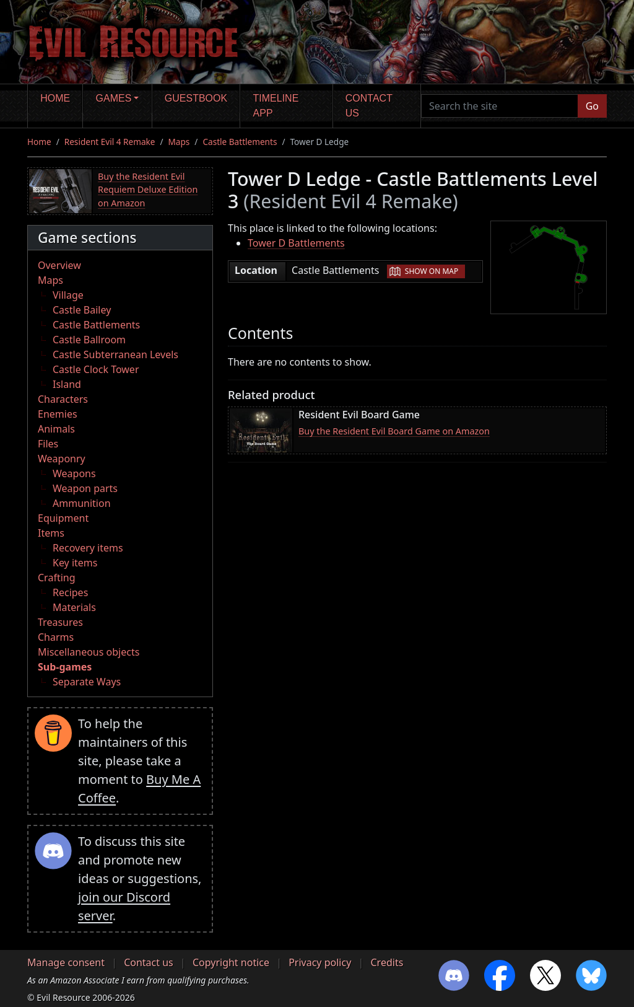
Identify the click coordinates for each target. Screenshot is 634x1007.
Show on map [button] (431, 271)
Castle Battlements (239, 141)
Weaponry (61, 458)
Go (592, 106)
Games (114, 98)
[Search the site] (499, 106)
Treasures (60, 622)
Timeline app (276, 105)
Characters (63, 399)
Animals (56, 429)
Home (55, 98)
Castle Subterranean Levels (115, 354)
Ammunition (82, 503)
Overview (59, 265)
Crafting (57, 577)
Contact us (369, 105)
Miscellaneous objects (88, 652)
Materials (74, 607)
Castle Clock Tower (96, 369)
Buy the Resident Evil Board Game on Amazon (394, 431)
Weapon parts (85, 488)
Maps (179, 141)
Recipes (70, 592)
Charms (56, 637)
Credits (386, 962)
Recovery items (88, 548)
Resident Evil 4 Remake (109, 141)
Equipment (63, 518)
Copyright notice (231, 962)
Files (48, 444)
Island (67, 384)
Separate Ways (87, 681)
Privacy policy (320, 962)
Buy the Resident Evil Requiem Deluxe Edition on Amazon (148, 189)
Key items (75, 562)
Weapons (74, 473)
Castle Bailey (82, 310)
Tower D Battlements (296, 243)
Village (68, 295)
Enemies (57, 414)
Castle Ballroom (89, 339)
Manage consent (66, 962)
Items (51, 533)
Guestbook (196, 98)
